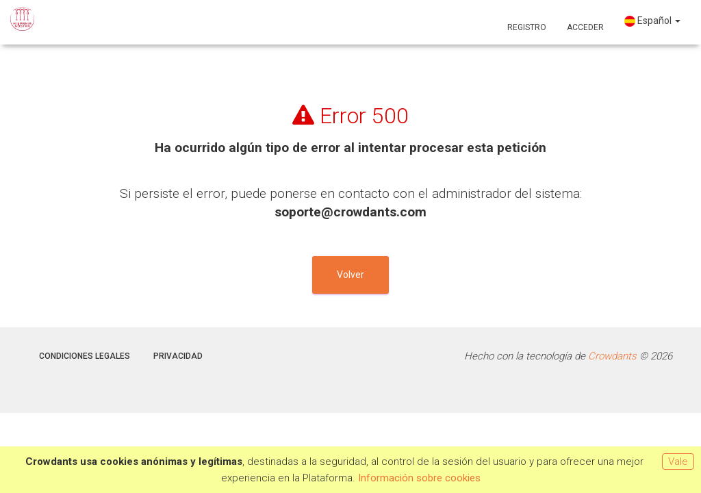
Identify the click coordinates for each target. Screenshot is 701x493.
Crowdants (612, 356)
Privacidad (178, 356)
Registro (526, 27)
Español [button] (652, 21)
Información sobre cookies (419, 478)
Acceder (585, 27)
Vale (678, 461)
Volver (350, 274)
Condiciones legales (84, 356)
